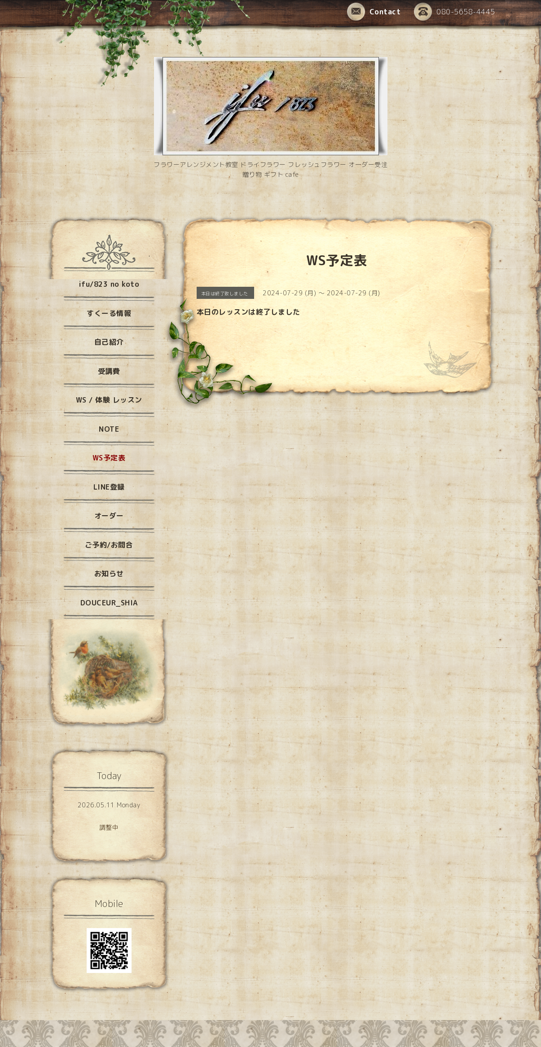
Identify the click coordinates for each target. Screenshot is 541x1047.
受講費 (109, 371)
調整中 (109, 827)
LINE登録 (109, 487)
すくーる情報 (109, 313)
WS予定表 (109, 458)
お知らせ (109, 573)
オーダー (109, 516)
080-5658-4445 (454, 12)
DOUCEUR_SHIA (109, 603)
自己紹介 (109, 342)
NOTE (109, 429)
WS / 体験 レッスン (109, 400)
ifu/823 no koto (109, 284)
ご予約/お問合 (109, 545)
